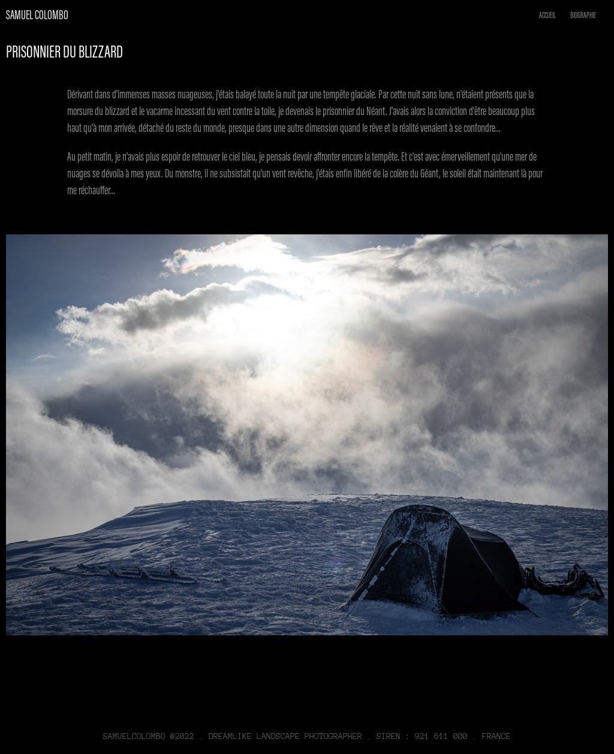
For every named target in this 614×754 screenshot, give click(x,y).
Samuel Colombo (37, 15)
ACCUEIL (547, 15)
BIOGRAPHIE (583, 15)
